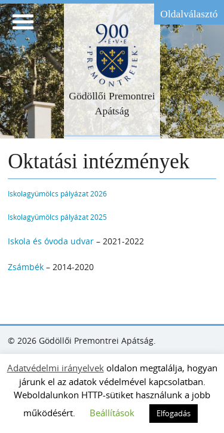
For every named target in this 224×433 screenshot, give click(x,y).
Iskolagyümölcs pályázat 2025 (57, 217)
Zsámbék (26, 266)
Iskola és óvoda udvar (51, 241)
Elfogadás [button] (174, 413)
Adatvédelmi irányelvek (55, 368)
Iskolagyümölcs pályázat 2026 (57, 194)
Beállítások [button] (112, 413)
